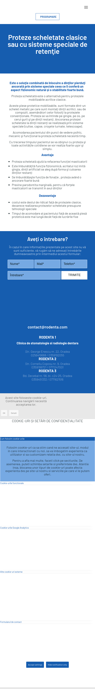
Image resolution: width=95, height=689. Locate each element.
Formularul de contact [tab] (11, 622)
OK (4, 413)
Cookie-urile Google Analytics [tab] (14, 527)
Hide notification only (57, 664)
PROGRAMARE (47, 16)
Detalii (14, 413)
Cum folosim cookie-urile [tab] (12, 438)
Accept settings (35, 664)
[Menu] (86, 7)
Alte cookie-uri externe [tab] (11, 571)
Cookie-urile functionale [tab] (12, 483)
